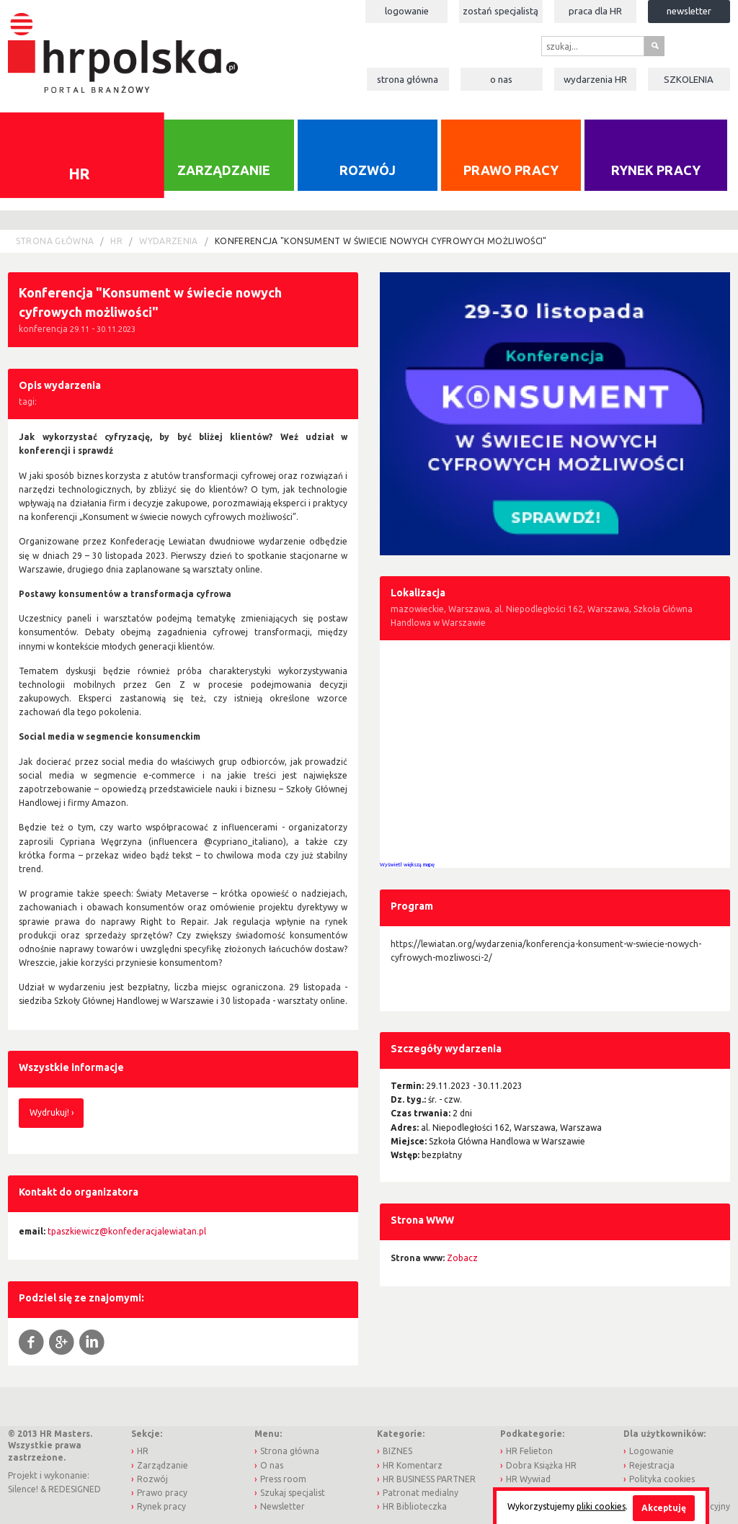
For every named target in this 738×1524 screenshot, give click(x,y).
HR (116, 241)
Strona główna (407, 79)
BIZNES (397, 1451)
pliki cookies (601, 1506)
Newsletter (689, 11)
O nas (501, 79)
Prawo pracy (511, 170)
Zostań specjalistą (500, 11)
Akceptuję (663, 1507)
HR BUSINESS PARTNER (429, 1479)
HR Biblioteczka (415, 1506)
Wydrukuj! (49, 1112)
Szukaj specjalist (292, 1492)
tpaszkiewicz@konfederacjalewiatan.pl (127, 1231)
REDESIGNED (74, 1489)
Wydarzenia (595, 79)
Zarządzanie (223, 170)
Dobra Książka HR (541, 1465)
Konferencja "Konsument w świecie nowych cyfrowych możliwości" (381, 241)
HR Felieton (529, 1451)
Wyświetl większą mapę (407, 864)
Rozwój (367, 170)
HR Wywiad (528, 1479)
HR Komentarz (413, 1465)
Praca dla (595, 11)
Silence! (23, 1489)
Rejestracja (652, 1465)
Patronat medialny (420, 1492)
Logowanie (407, 11)
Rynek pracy (656, 170)
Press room (283, 1479)
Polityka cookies (662, 1479)
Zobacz (462, 1258)
